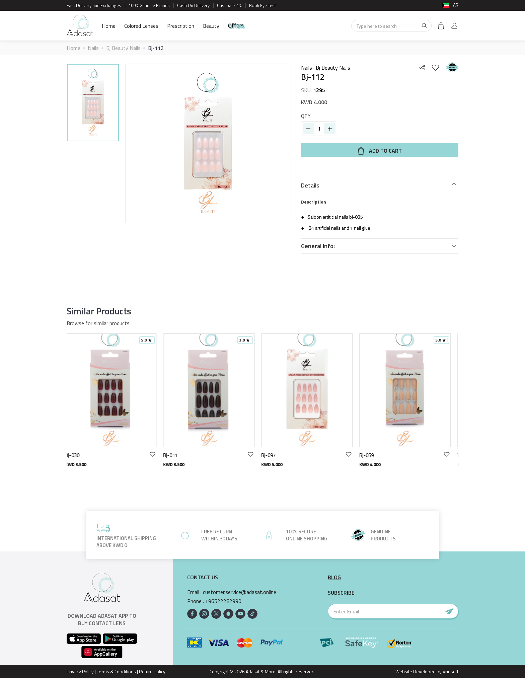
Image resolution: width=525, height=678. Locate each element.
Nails (93, 48)
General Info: (318, 246)
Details (310, 185)
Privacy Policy (80, 671)
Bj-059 (371, 455)
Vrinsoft (450, 671)
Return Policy (152, 671)
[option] (93, 104)
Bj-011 (175, 455)
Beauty (211, 26)
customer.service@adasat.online (239, 592)
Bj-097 (273, 455)
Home (109, 26)
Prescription (180, 26)
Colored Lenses (141, 26)
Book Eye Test (262, 5)
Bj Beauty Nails (123, 48)
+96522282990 (223, 601)
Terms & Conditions (116, 671)
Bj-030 (77, 455)
